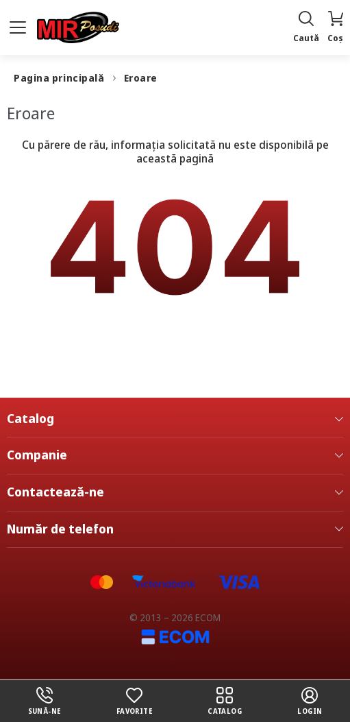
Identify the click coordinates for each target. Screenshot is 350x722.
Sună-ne (44, 701)
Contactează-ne (175, 492)
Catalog (175, 418)
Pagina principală (59, 77)
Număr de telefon (175, 529)
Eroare (141, 77)
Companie (175, 455)
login (309, 701)
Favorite (134, 701)
